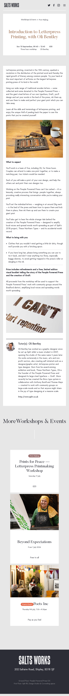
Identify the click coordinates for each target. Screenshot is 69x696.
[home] (11, 5)
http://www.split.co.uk (28, 396)
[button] (64, 5)
